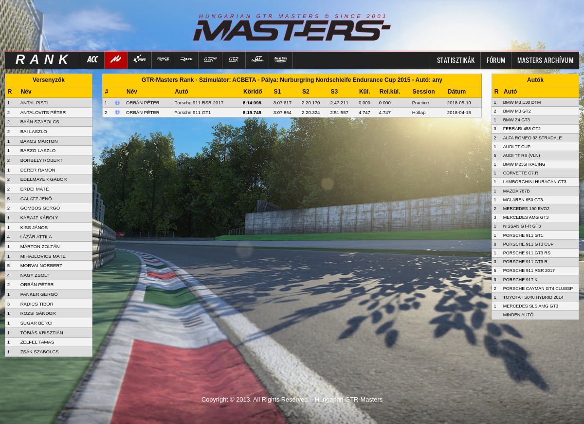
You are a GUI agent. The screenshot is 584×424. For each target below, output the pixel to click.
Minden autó (518, 314)
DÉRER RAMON (37, 170)
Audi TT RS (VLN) (521, 155)
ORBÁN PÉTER (37, 284)
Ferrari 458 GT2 (522, 128)
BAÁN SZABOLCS (39, 121)
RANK (44, 59)
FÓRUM (496, 60)
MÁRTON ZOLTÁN (40, 246)
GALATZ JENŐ (36, 198)
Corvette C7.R (520, 173)
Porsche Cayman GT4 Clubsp (538, 288)
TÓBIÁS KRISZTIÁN (41, 332)
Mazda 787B (516, 191)
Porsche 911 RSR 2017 (198, 102)
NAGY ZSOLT (35, 275)
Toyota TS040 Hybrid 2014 (533, 297)
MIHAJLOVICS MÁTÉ (43, 256)
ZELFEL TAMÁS (37, 342)
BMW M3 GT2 (517, 111)
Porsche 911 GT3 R (525, 261)
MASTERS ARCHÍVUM (545, 60)
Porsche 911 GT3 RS (526, 253)
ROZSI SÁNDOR (38, 313)
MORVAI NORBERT (41, 265)
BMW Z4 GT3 (516, 119)
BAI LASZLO (33, 131)
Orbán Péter (143, 102)
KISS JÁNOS (34, 227)
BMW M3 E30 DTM (522, 102)
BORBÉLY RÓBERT (41, 160)
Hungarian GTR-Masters (349, 399)
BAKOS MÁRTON (39, 141)
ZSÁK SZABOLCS (39, 351)
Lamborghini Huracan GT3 (534, 181)
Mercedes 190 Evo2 (526, 208)
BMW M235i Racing (524, 164)
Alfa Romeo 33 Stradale (532, 137)
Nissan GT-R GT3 (522, 226)
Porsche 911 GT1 (192, 112)
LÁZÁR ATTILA (36, 236)
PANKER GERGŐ (39, 294)
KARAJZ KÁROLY (39, 217)
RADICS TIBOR (37, 304)
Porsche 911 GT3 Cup (528, 244)
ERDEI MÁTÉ (34, 189)
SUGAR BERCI (36, 323)
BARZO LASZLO (38, 150)
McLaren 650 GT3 (523, 199)
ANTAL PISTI (34, 102)
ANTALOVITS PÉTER (43, 112)
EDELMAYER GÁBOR (43, 179)
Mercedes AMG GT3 (526, 217)
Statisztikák (456, 60)
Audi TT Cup (516, 146)
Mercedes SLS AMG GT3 (530, 306)
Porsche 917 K (520, 279)
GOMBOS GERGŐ (40, 208)
